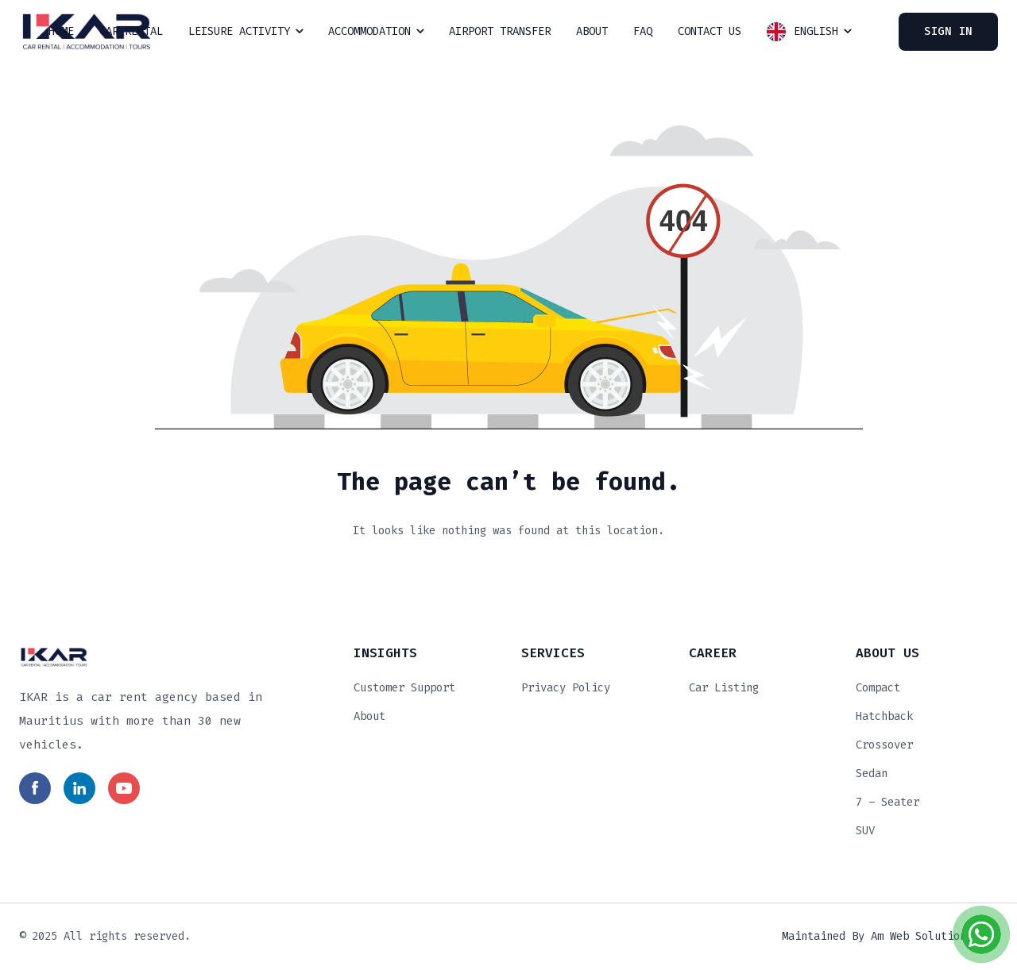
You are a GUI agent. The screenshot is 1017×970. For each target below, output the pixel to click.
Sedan (871, 773)
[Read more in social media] (35, 788)
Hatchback (884, 716)
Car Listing (724, 687)
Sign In (948, 31)
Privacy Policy (565, 687)
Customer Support (404, 687)
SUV (865, 830)
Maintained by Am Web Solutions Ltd (890, 936)
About (369, 716)
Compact (878, 687)
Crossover (884, 745)
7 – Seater (887, 802)
